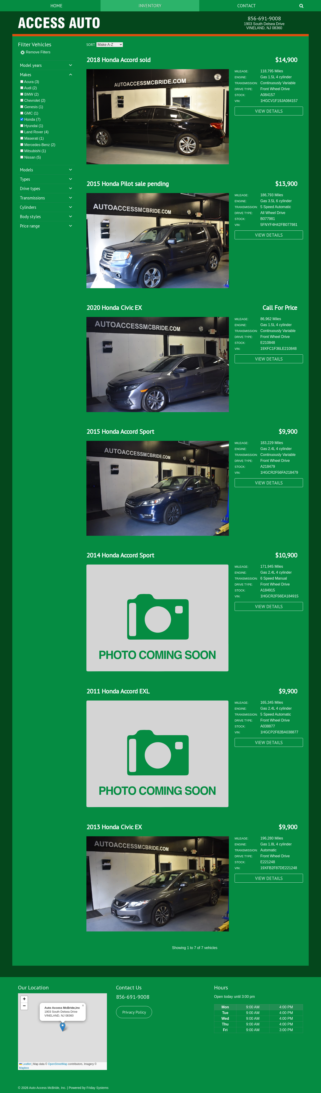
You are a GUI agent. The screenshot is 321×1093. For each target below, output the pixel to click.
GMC (28, 113)
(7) (32, 119)
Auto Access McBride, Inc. (47, 1088)
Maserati (31, 138)
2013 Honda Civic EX (114, 827)
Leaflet (25, 1064)
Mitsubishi (32, 151)
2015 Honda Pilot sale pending (127, 183)
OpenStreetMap (57, 1064)
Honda (29, 119)
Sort (90, 44)
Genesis (31, 107)
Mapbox (24, 1067)
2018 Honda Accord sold (118, 59)
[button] (62, 1027)
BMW (28, 94)
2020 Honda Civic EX (114, 307)
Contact (246, 5)
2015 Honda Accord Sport (120, 431)
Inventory (150, 5)
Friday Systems (97, 1088)
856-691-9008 (264, 18)
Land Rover (33, 132)
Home (56, 5)
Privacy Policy (134, 1012)
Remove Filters (35, 52)
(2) (30, 88)
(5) (32, 157)
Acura (29, 82)
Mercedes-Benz (37, 145)
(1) (33, 107)
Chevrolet (32, 100)
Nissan (29, 157)
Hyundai (31, 126)
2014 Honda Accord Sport (120, 555)
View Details (269, 111)
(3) (31, 82)
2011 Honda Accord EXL (118, 691)
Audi (27, 88)
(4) (36, 132)
